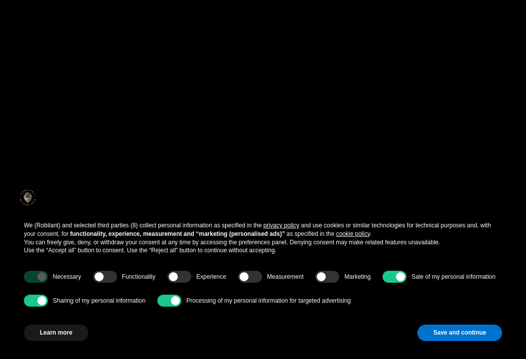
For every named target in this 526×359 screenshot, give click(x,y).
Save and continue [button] (459, 332)
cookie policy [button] (353, 233)
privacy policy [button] (281, 225)
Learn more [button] (56, 332)
